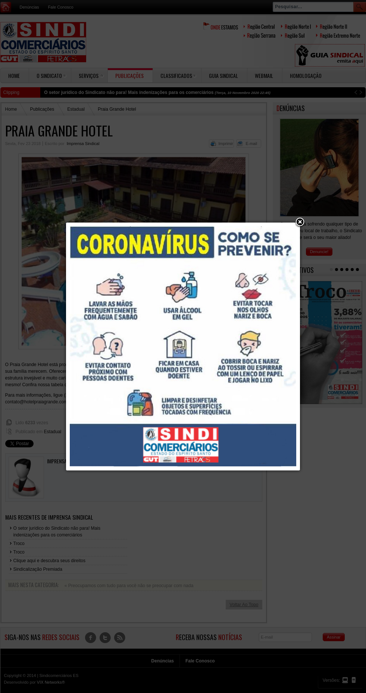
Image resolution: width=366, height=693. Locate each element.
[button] (300, 222)
